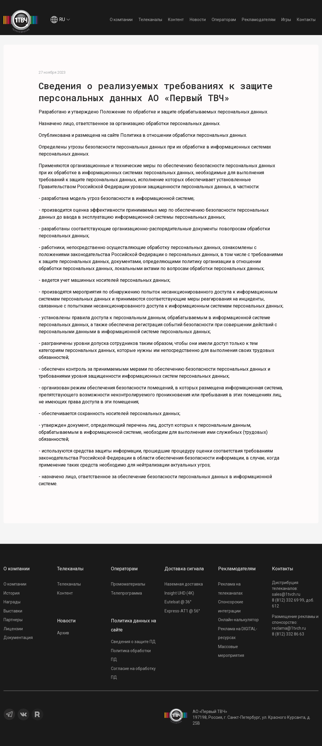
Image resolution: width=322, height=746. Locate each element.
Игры (286, 19)
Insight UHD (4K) (179, 593)
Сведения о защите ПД (133, 641)
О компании (121, 19)
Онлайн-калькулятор (238, 619)
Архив (63, 633)
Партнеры (13, 619)
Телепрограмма (126, 593)
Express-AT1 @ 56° (182, 611)
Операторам (224, 19)
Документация (18, 637)
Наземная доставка (184, 584)
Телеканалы (150, 19)
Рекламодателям (258, 19)
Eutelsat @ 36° (178, 602)
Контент (176, 19)
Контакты (306, 19)
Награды (12, 602)
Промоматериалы (128, 584)
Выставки (13, 611)
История (12, 593)
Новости (198, 19)
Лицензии (13, 628)
